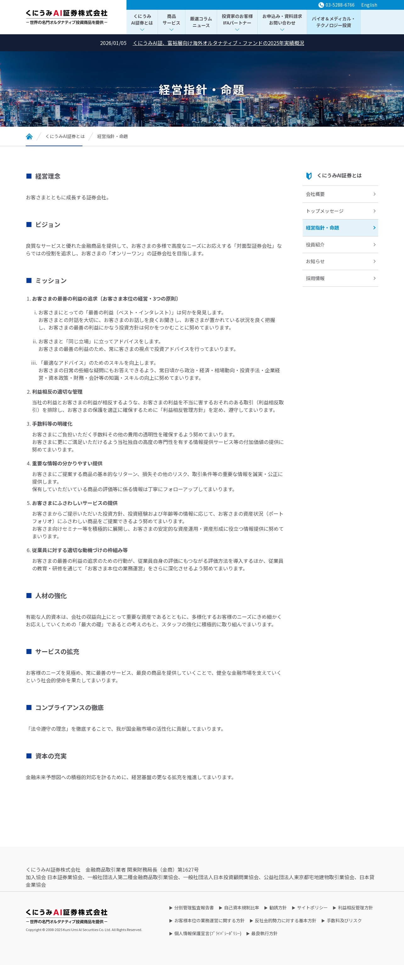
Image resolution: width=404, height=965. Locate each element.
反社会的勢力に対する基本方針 (286, 920)
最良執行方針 (264, 933)
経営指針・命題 (322, 227)
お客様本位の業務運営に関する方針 (209, 920)
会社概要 (315, 194)
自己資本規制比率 (241, 907)
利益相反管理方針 (355, 907)
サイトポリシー (312, 907)
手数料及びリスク (344, 920)
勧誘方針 (278, 907)
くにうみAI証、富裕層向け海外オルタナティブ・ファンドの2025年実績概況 (218, 43)
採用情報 (315, 278)
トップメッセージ (325, 211)
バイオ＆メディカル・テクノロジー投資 (334, 21)
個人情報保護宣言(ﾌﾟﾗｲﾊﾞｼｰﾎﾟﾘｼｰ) (207, 933)
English (369, 5)
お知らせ (315, 261)
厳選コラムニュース (201, 21)
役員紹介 (315, 244)
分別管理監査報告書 (194, 907)
